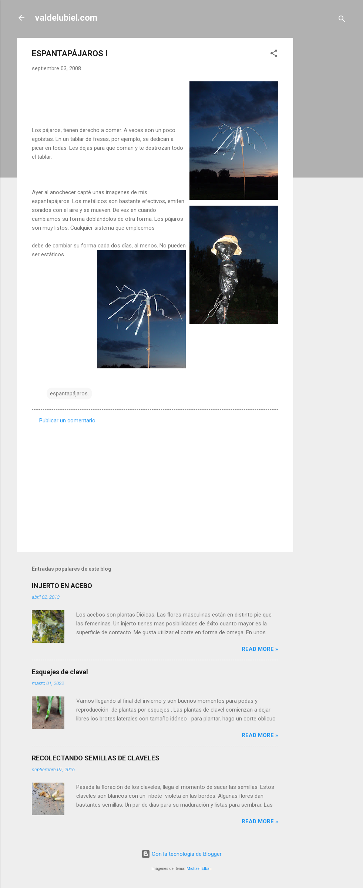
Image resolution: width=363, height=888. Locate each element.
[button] (273, 54)
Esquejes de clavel (60, 672)
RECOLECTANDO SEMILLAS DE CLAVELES (95, 758)
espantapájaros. (69, 393)
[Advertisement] (322, 149)
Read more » (260, 649)
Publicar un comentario (67, 420)
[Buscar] (341, 20)
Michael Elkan (199, 868)
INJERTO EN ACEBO (62, 586)
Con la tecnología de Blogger (181, 854)
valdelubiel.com (66, 18)
